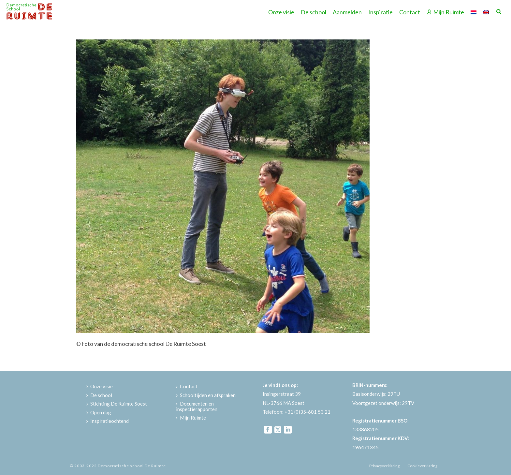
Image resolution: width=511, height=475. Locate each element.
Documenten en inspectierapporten (196, 406)
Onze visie (281, 12)
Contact (409, 12)
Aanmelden (347, 12)
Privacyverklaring (384, 465)
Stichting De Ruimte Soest (116, 404)
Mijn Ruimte (445, 12)
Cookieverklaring (422, 465)
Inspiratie (380, 12)
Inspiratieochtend (107, 421)
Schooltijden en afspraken (206, 395)
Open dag (98, 412)
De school (313, 12)
